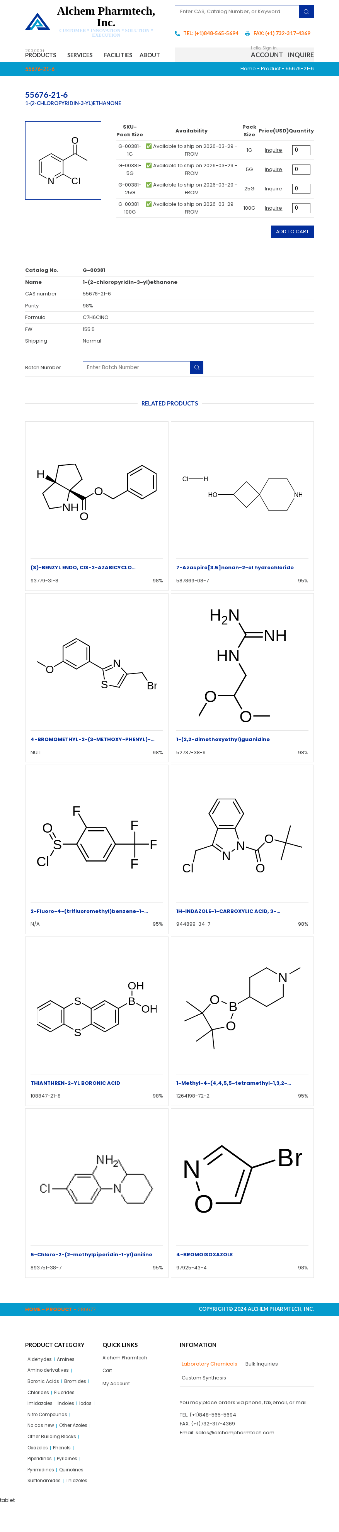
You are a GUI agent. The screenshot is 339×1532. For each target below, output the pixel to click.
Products (44, 55)
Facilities (132, 55)
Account (267, 63)
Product (271, 86)
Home (248, 86)
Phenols (66, 1472)
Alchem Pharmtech (126, 1375)
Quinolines (74, 1496)
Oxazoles (39, 1472)
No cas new (42, 1448)
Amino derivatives (50, 1389)
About (41, 71)
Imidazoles (41, 1425)
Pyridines (72, 1484)
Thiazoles (80, 1508)
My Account (116, 1403)
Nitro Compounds (69, 1436)
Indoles (69, 1425)
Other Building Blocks (53, 1460)
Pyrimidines (41, 1496)
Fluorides (68, 1413)
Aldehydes (41, 1377)
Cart (107, 1389)
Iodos (34, 1436)
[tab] (208, 1382)
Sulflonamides (45, 1508)
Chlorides (39, 1413)
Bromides (79, 1401)
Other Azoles (78, 1448)
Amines (69, 1377)
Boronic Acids (44, 1401)
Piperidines (41, 1484)
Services (89, 55)
